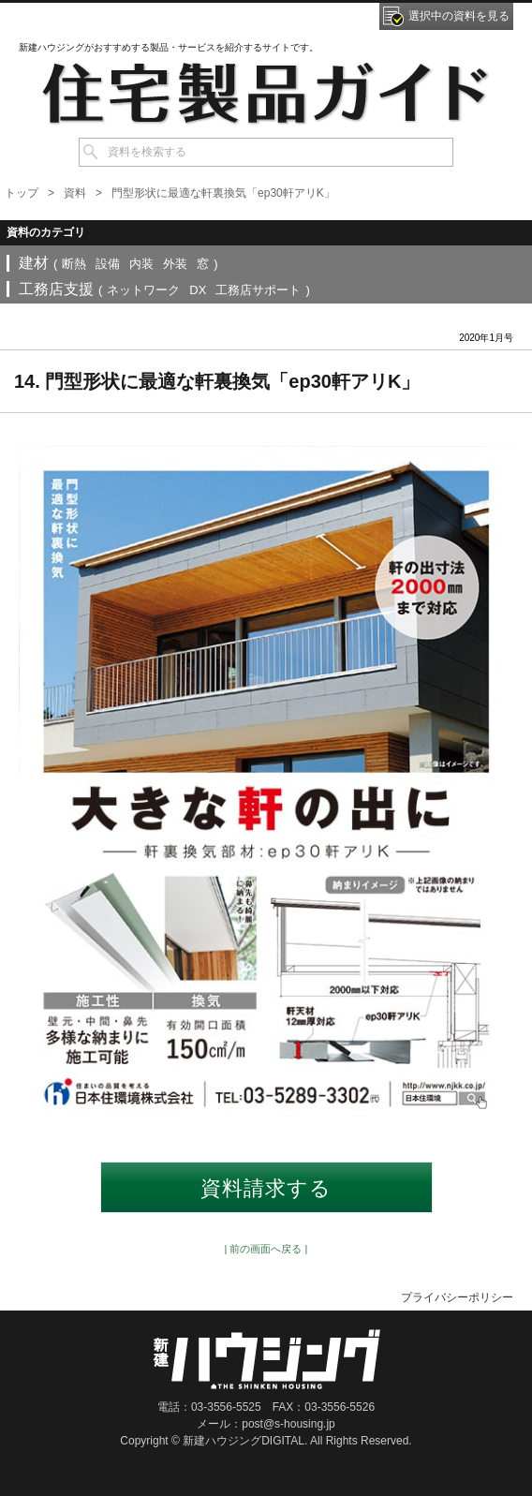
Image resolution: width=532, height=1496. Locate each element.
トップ (21, 193)
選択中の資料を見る (459, 15)
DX (197, 290)
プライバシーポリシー (457, 1297)
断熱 (74, 264)
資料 (75, 193)
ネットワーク (143, 290)
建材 (34, 263)
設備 (108, 264)
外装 (175, 264)
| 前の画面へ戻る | (266, 1248)
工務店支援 (56, 289)
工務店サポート (258, 290)
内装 (141, 264)
